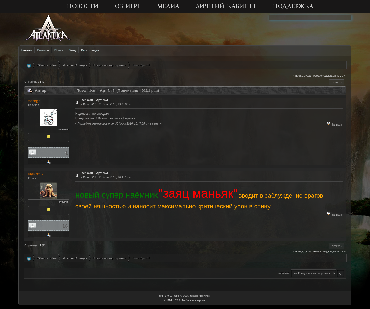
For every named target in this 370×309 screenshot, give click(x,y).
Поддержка (293, 6)
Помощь (43, 50)
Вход (72, 50)
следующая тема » (333, 75)
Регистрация (90, 50)
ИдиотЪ (35, 174)
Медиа (168, 6)
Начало (26, 50)
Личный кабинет (226, 6)
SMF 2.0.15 (165, 295)
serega (34, 101)
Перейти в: (284, 273)
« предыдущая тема (306, 75)
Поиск (58, 50)
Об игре (128, 6)
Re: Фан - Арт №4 (94, 100)
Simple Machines (200, 295)
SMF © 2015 (181, 295)
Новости (82, 6)
